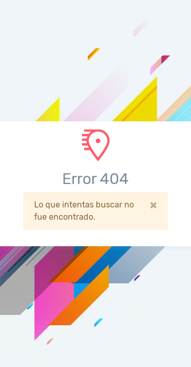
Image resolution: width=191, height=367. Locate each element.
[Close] (153, 205)
